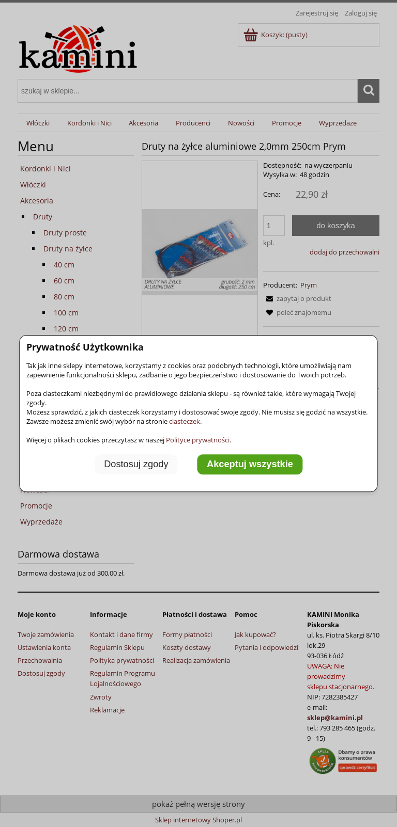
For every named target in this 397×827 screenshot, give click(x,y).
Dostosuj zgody (136, 464)
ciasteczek (184, 421)
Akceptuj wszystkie (250, 464)
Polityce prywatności (198, 439)
